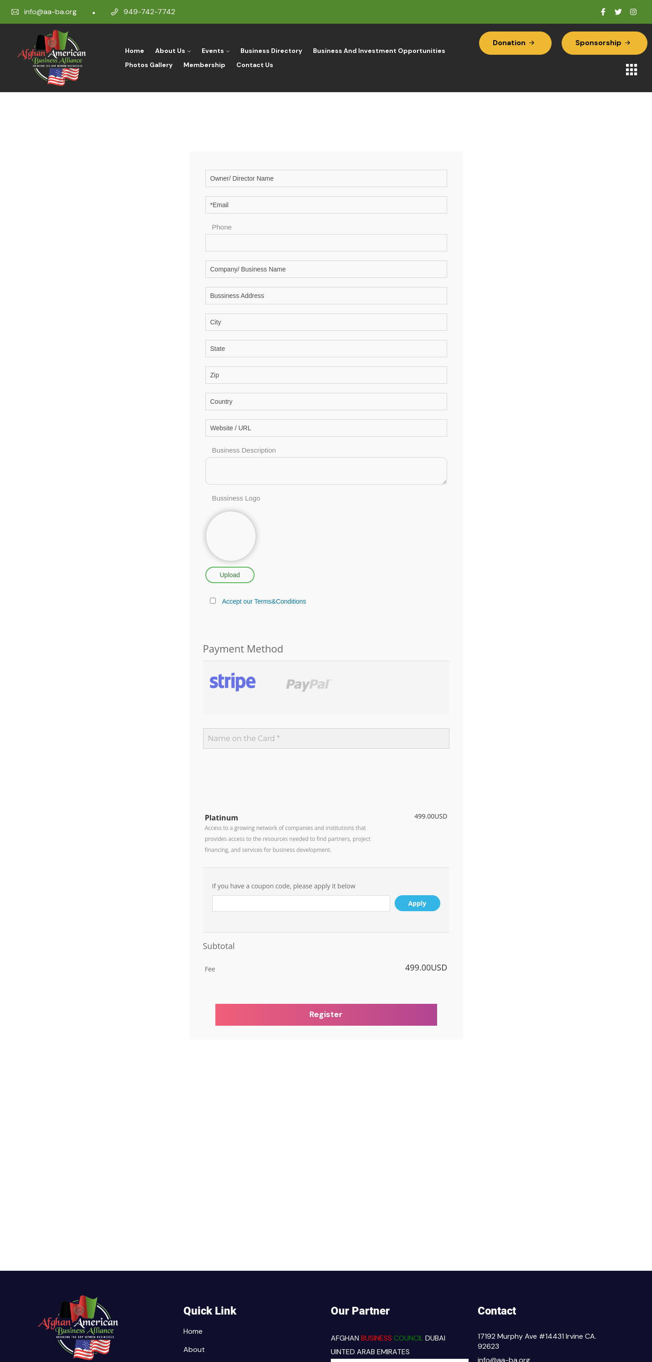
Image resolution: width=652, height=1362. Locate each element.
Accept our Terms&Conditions (264, 601)
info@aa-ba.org (50, 11)
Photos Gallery (148, 65)
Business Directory (271, 51)
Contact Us (254, 65)
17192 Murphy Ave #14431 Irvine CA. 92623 (537, 1341)
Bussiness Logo (236, 498)
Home (134, 51)
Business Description (244, 450)
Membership (204, 65)
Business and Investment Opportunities (379, 51)
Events (213, 51)
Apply (417, 903)
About (194, 1349)
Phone (222, 227)
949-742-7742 (149, 11)
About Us (170, 51)
